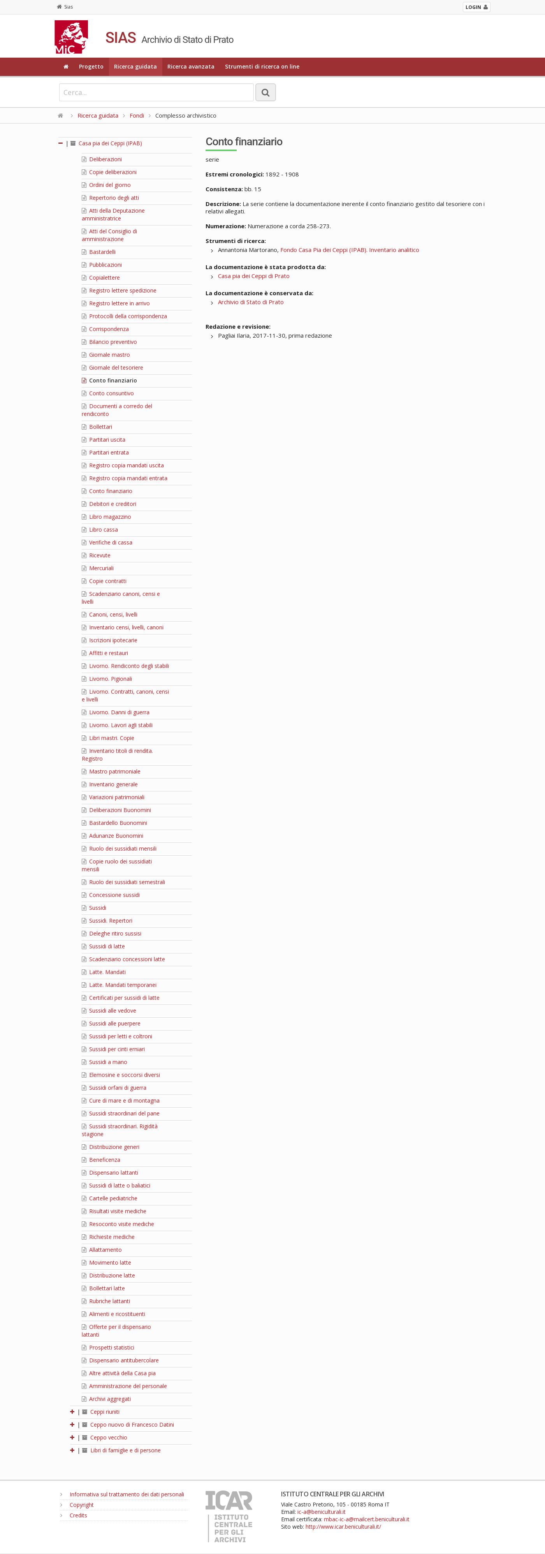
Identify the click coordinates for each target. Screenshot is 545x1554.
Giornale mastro (106, 354)
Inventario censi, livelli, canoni (123, 627)
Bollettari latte (103, 1288)
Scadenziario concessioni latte (123, 959)
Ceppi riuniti (101, 1411)
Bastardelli (99, 251)
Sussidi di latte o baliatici (116, 1185)
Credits (73, 1515)
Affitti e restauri (105, 653)
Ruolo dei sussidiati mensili (119, 848)
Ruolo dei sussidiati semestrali (123, 882)
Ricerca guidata (135, 66)
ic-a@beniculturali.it (321, 1511)
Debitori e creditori (109, 503)
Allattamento (102, 1249)
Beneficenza (101, 1159)
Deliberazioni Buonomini (116, 810)
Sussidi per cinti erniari (113, 1049)
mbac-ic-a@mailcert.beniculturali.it (367, 1519)
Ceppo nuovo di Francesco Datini (128, 1424)
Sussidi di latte (103, 946)
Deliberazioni (102, 159)
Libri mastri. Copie (108, 738)
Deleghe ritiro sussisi (111, 933)
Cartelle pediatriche (109, 1198)
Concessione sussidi (111, 895)
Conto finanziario (109, 380)
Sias (65, 7)
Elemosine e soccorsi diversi (121, 1074)
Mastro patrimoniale (111, 771)
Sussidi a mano (104, 1062)
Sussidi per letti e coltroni (117, 1036)
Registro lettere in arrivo (116, 303)
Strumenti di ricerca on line (262, 66)
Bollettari (97, 426)
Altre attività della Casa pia (119, 1373)
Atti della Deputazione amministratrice (113, 214)
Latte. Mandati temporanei (119, 984)
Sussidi (94, 907)
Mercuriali (98, 568)
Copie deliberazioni (109, 172)
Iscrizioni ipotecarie (109, 640)
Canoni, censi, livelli (109, 614)
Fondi (137, 115)
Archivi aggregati (106, 1398)
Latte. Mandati (104, 972)
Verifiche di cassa (107, 542)
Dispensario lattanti (110, 1172)
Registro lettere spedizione (119, 290)
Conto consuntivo (108, 393)
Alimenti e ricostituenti (113, 1314)
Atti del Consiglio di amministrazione (109, 235)
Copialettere (101, 277)
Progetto (91, 66)
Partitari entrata (105, 452)
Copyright (77, 1504)
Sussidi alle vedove (109, 1010)
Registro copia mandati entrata (124, 478)
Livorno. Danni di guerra (115, 712)
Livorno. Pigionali (107, 678)
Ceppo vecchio (104, 1437)
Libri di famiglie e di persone (121, 1450)
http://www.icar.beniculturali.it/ (343, 1526)
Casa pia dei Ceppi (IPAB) (106, 143)
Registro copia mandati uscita (123, 465)
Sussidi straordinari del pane (121, 1113)
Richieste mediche (108, 1236)
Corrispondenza (105, 329)
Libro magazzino (106, 516)
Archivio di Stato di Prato (251, 302)
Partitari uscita (103, 439)
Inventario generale (110, 784)
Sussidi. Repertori (107, 920)
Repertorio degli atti (110, 197)
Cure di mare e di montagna (121, 1100)
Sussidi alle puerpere (111, 1023)
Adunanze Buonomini (112, 835)
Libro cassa (100, 529)
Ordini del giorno (106, 185)
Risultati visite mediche (114, 1211)
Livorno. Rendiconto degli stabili (125, 666)
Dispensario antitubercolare (120, 1360)
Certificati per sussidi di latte (121, 997)
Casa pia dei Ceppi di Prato (254, 276)
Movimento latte (106, 1262)
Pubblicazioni (102, 264)
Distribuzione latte (108, 1275)
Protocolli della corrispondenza (124, 316)
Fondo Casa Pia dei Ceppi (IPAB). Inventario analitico (349, 250)
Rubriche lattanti (106, 1301)
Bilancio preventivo (109, 341)
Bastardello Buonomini (114, 822)
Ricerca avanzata (190, 66)
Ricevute (96, 555)
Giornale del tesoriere (112, 367)
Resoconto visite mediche (118, 1224)
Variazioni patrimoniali (113, 797)
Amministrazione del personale (124, 1386)
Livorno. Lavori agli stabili (117, 725)
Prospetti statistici (108, 1347)
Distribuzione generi (110, 1147)
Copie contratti (104, 581)
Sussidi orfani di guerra (114, 1087)
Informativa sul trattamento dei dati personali (122, 1494)
